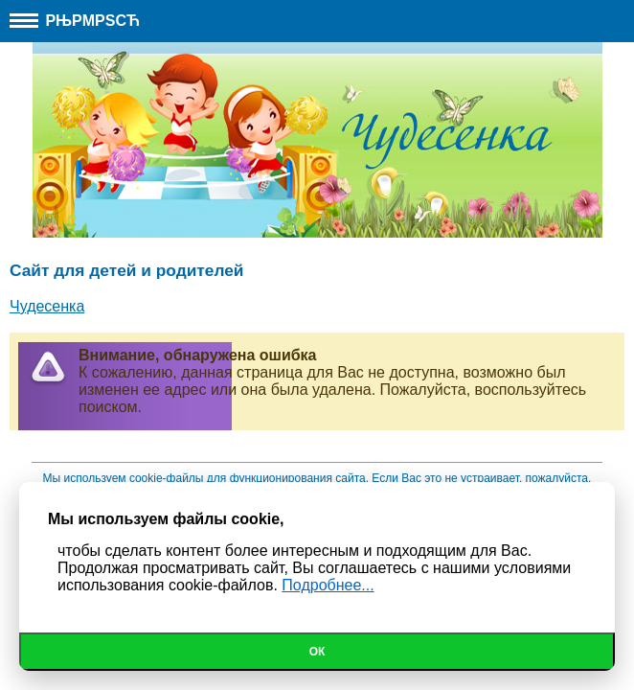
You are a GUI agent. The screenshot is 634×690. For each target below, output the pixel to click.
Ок (317, 651)
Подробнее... (328, 585)
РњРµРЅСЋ (75, 20)
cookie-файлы (166, 478)
